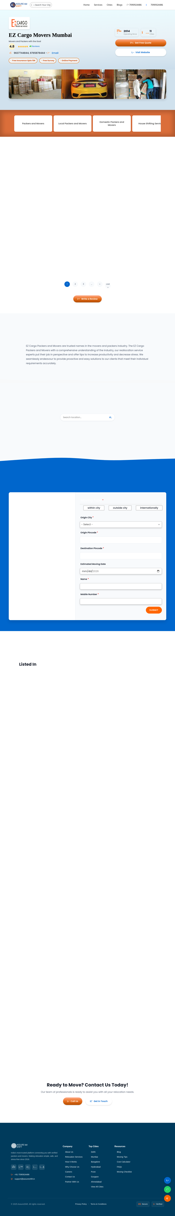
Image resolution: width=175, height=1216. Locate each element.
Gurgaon (95, 1177)
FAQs (119, 1167)
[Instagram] (35, 1167)
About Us (69, 1152)
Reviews (34, 46)
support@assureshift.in (25, 1179)
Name (84, 579)
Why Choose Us (72, 1167)
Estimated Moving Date (93, 564)
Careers (68, 1172)
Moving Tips (122, 1157)
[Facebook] (13, 1167)
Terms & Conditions (99, 1204)
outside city (120, 508)
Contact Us (70, 1177)
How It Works (71, 1162)
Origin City (86, 517)
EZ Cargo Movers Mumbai (40, 35)
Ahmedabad (96, 1182)
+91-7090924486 (21, 1174)
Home (86, 4)
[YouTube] (42, 1167)
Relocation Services (74, 1157)
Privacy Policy (81, 1204)
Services (98, 4)
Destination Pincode (91, 548)
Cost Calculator (123, 1162)
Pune (93, 1172)
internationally (149, 508)
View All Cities (97, 1187)
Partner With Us (72, 1182)
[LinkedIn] (28, 1167)
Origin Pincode (88, 532)
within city (94, 508)
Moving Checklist (124, 1172)
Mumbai (94, 1157)
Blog (119, 1152)
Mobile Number (89, 594)
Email (53, 52)
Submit (153, 610)
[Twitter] (21, 1167)
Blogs (119, 4)
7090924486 (134, 4)
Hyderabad (96, 1167)
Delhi (93, 1152)
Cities (109, 4)
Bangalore (95, 1162)
